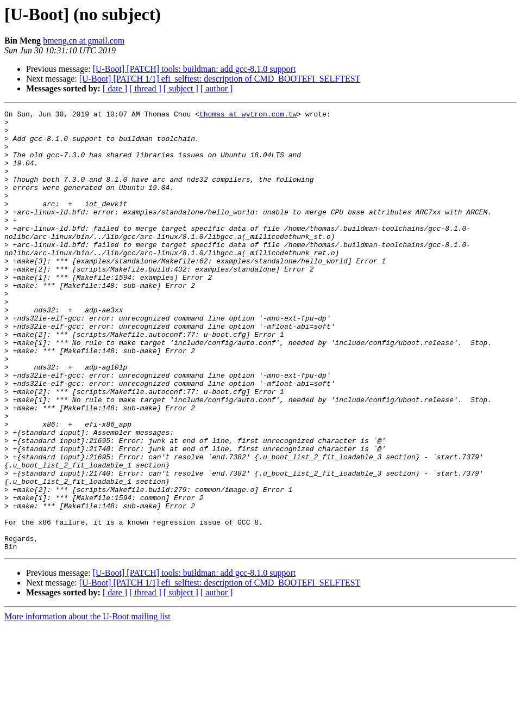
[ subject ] (181, 88)
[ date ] (115, 88)
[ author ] (216, 88)
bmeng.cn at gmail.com (83, 40)
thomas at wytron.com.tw (248, 115)
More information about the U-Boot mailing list (87, 704)
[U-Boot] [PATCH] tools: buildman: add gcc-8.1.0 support (194, 68)
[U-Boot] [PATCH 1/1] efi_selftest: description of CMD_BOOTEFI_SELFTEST (220, 78)
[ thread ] (145, 88)
